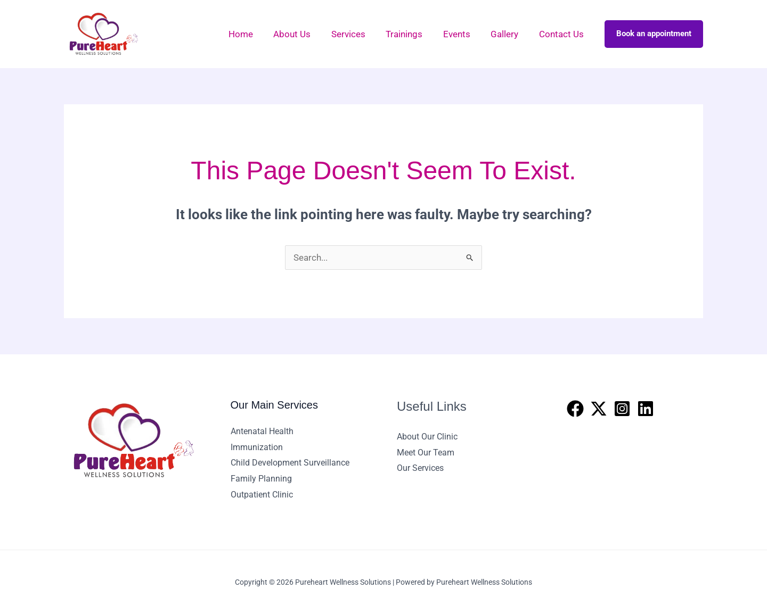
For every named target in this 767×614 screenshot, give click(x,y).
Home (256, 34)
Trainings (412, 34)
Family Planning (261, 479)
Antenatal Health (262, 431)
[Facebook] (575, 408)
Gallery (508, 34)
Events (462, 34)
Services (359, 34)
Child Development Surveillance (290, 463)
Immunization (257, 447)
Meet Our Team (425, 452)
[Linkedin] (645, 408)
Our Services (420, 468)
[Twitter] (598, 408)
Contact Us (562, 34)
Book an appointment (653, 33)
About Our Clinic (427, 437)
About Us (305, 34)
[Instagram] (622, 408)
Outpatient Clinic (262, 494)
